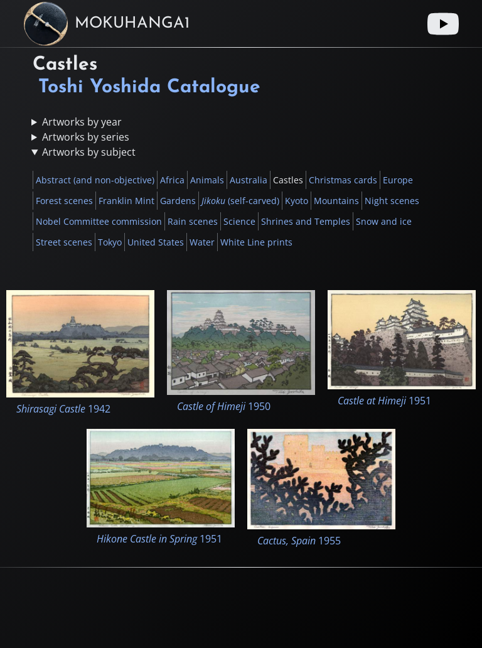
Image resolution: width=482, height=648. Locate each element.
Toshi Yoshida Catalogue (149, 87)
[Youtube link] (443, 24)
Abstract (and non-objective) (95, 180)
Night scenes (392, 201)
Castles (288, 180)
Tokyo (110, 242)
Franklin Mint (126, 201)
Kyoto (296, 201)
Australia (248, 180)
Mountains (336, 201)
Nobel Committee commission (99, 221)
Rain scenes (193, 221)
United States (155, 242)
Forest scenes (64, 201)
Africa (172, 180)
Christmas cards (343, 180)
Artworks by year (82, 122)
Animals (207, 180)
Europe (398, 180)
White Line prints (256, 242)
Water (202, 242)
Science (239, 221)
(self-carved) (240, 201)
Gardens (178, 201)
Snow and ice (384, 221)
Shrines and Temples (305, 221)
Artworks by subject (89, 152)
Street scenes (64, 242)
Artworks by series (85, 137)
